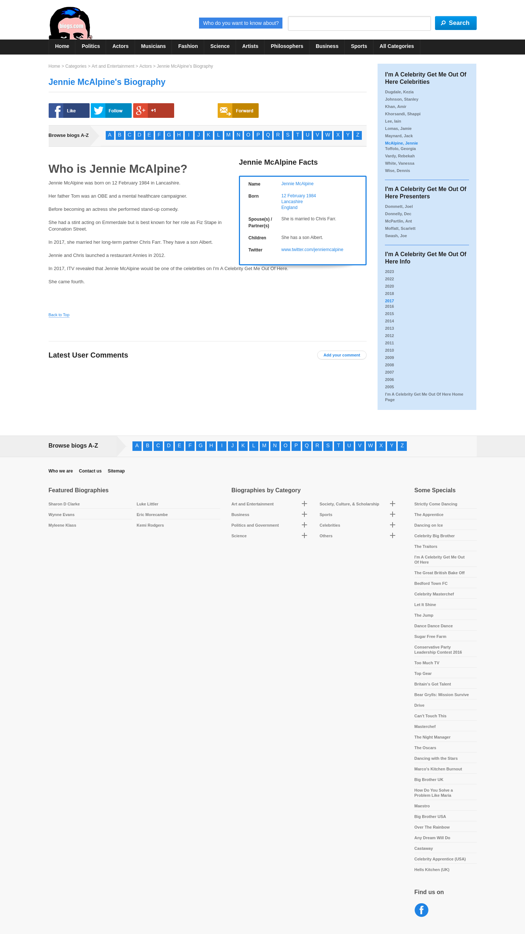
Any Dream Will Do (432, 838)
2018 (389, 293)
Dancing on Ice (429, 525)
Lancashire (292, 201)
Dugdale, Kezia (399, 92)
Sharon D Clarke (64, 504)
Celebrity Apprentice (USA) (440, 859)
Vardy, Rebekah (400, 156)
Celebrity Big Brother (435, 536)
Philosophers (287, 46)
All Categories (397, 46)
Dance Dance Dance (434, 626)
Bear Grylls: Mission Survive (442, 694)
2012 (389, 335)
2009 (389, 357)
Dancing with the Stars (436, 758)
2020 (389, 286)
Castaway (424, 848)
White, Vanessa (399, 163)
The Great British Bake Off (440, 573)
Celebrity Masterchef (434, 594)
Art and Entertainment (112, 66)
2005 (389, 387)
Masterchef (425, 726)
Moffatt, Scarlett (400, 228)
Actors (120, 46)
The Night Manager (433, 737)
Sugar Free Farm (430, 636)
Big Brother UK (429, 779)
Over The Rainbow (432, 827)
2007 (389, 372)
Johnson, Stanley (401, 99)
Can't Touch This (431, 716)
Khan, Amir (395, 106)
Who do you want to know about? (241, 23)
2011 (389, 343)
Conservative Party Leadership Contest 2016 (438, 649)
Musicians (153, 46)
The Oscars (425, 748)
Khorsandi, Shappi (402, 114)
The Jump (424, 615)
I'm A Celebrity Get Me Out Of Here (440, 559)
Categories (75, 66)
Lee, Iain (393, 121)
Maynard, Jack (399, 136)
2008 (389, 365)
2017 (389, 301)
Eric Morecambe (152, 514)
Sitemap (116, 471)
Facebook (422, 910)
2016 (389, 306)
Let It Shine (425, 604)
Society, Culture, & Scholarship (349, 504)
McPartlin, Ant (398, 221)
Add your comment (341, 355)
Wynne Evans (62, 514)
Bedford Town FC (431, 583)
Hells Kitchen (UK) (432, 869)
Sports (359, 46)
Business (327, 46)
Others (326, 536)
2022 (389, 279)
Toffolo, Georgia (400, 148)
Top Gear (423, 673)
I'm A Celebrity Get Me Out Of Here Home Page (424, 397)
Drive (420, 705)
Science (220, 46)
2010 (389, 350)
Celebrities (330, 525)
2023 (389, 271)
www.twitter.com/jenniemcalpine (312, 249)
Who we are (61, 471)
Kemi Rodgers (150, 525)
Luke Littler (147, 504)
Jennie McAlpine (297, 183)
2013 (389, 328)
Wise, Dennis (397, 170)
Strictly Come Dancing (436, 504)
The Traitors (426, 546)
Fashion (188, 46)
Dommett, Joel (399, 206)
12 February (293, 195)
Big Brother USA (430, 816)
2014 (389, 321)
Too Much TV (427, 663)
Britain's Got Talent (433, 684)
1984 (311, 195)
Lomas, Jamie (398, 128)
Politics (91, 46)
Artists (250, 46)
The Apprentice (429, 514)
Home (62, 46)
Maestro (422, 806)
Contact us (90, 471)
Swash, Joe (396, 236)
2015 (389, 313)
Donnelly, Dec (398, 214)
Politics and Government (255, 525)
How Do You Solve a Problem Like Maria (434, 792)
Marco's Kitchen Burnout (438, 769)
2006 (389, 379)
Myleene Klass (62, 525)
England (289, 207)
